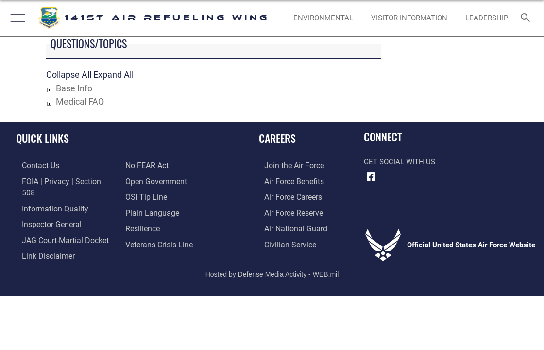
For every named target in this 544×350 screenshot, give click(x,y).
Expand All (113, 75)
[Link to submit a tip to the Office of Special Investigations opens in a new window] (144, 195)
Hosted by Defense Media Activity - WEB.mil (272, 263)
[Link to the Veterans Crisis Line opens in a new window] (158, 241)
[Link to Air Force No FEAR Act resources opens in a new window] (146, 165)
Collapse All (68, 75)
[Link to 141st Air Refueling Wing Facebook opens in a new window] (371, 177)
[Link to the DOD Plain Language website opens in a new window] (149, 210)
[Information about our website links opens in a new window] (41, 241)
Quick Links (42, 138)
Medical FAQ (80, 101)
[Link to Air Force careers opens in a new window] (287, 195)
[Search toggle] (527, 18)
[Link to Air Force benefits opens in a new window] (288, 180)
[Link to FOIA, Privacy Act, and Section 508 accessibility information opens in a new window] (60, 180)
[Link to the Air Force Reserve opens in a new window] (287, 210)
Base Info (74, 88)
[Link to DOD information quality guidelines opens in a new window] (47, 195)
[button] (16, 18)
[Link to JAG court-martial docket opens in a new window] (58, 226)
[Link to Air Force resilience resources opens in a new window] (142, 226)
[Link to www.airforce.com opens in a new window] (288, 165)
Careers (277, 138)
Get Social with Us (399, 162)
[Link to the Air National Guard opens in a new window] (289, 226)
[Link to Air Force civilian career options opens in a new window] (283, 241)
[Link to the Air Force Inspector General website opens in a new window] (44, 210)
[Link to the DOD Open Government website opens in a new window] (154, 180)
